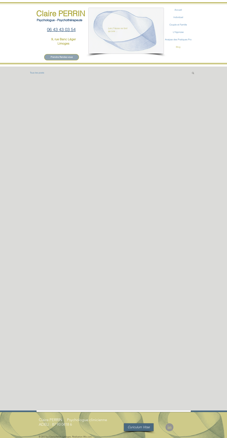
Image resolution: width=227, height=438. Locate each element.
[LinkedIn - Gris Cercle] (169, 427)
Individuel (178, 17)
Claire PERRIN (60, 13)
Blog (178, 47)
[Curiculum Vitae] (139, 427)
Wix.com (87, 436)
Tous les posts (37, 72)
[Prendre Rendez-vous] (61, 57)
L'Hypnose (178, 32)
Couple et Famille (178, 24)
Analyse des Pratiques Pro (178, 39)
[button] (193, 73)
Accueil (178, 9)
